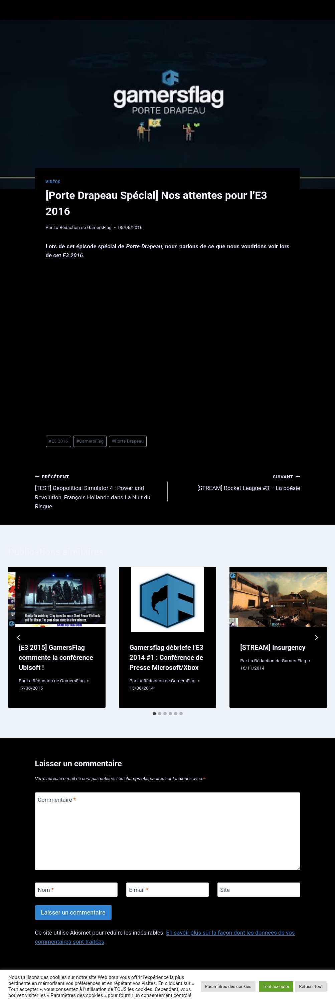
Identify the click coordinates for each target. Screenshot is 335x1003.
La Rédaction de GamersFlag (82, 227)
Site (225, 890)
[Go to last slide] (18, 638)
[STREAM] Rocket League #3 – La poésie (236, 482)
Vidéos (53, 182)
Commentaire (57, 799)
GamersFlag (90, 441)
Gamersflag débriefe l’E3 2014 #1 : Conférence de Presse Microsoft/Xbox (166, 658)
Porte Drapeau (128, 441)
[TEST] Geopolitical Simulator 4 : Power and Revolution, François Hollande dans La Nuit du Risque (98, 491)
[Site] (258, 890)
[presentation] (57, 599)
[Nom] (76, 890)
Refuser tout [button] (311, 986)
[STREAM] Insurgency (272, 648)
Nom (46, 890)
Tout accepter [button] (276, 986)
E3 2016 (58, 441)
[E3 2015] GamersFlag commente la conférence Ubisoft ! (56, 658)
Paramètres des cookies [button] (228, 986)
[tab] (154, 713)
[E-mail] (167, 890)
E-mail (138, 890)
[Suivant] (316, 638)
